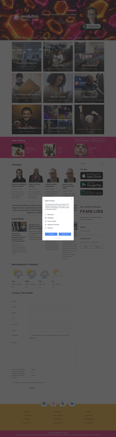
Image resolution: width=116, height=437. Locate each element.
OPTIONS (51, 234)
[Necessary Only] (72, 199)
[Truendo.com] (58, 238)
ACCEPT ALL (65, 234)
